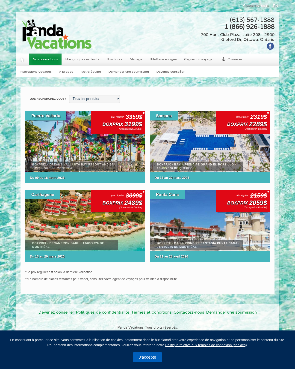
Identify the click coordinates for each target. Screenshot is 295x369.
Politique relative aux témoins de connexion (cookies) (206, 345)
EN (275, 6)
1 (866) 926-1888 (249, 26)
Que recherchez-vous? (48, 98)
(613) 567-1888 (252, 20)
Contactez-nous (255, 6)
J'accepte (147, 357)
